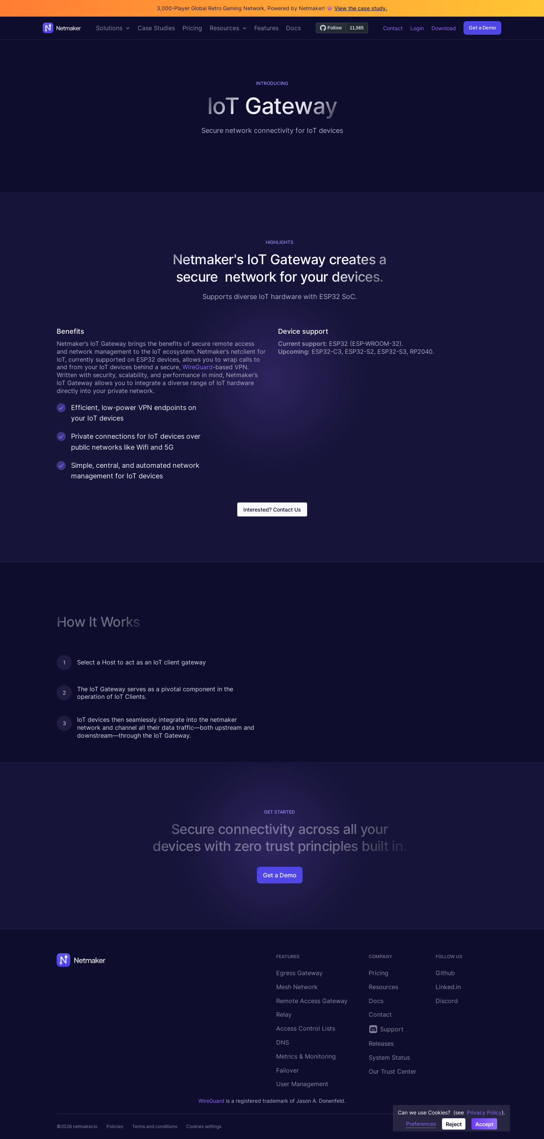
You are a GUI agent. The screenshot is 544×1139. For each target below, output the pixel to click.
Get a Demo (482, 28)
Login (417, 28)
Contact (393, 28)
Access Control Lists (305, 1028)
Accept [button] (484, 1124)
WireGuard (197, 367)
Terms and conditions (154, 1126)
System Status (389, 1057)
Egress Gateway (299, 973)
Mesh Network (297, 987)
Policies (115, 1126)
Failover (287, 1070)
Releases (381, 1043)
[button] (113, 28)
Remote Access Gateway (312, 1001)
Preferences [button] (421, 1124)
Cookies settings (203, 1126)
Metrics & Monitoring (306, 1056)
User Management (302, 1084)
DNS (282, 1042)
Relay (284, 1014)
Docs (376, 1001)
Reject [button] (454, 1124)
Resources (383, 987)
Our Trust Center (392, 1071)
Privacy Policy (484, 1112)
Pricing (378, 973)
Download (443, 28)
